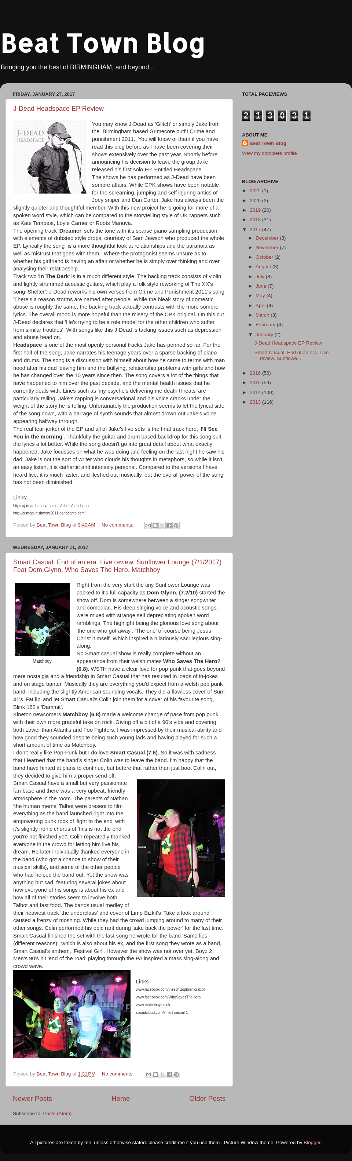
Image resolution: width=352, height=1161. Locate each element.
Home (120, 1098)
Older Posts (207, 1098)
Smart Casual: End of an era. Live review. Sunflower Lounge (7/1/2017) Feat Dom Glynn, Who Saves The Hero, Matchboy (117, 566)
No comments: (118, 525)
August (264, 266)
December (268, 238)
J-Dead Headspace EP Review (58, 108)
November (268, 247)
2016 (256, 373)
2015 (256, 382)
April (261, 305)
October (265, 257)
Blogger (312, 1142)
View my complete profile (269, 153)
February (266, 324)
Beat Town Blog (102, 42)
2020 (256, 200)
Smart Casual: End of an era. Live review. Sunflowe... (291, 355)
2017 (256, 229)
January (265, 334)
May (261, 295)
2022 (256, 190)
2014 (256, 392)
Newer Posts (32, 1098)
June (262, 286)
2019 (256, 210)
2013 (256, 402)
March (263, 315)
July (261, 276)
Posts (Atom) (57, 1113)
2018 (256, 219)
